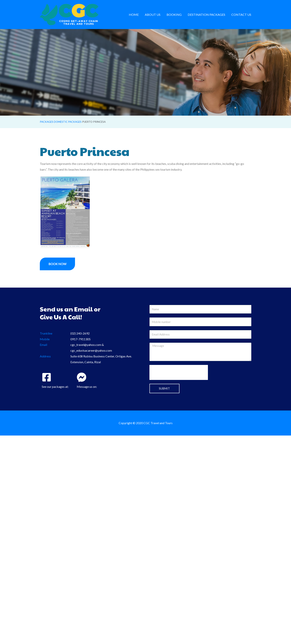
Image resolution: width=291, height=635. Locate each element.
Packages (46, 121)
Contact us (241, 14)
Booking (174, 14)
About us (152, 14)
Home (134, 14)
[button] (57, 264)
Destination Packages (206, 14)
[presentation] (178, 372)
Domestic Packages (68, 121)
